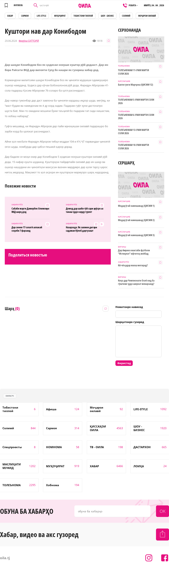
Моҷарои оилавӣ (147, 15)
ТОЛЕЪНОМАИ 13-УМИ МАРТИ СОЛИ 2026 (133, 131)
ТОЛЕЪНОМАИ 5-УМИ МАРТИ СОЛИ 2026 (136, 101)
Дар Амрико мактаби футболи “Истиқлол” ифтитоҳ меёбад (134, 252)
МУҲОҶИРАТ (60, 15)
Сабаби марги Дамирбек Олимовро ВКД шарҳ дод (30, 210)
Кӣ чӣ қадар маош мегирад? (133, 265)
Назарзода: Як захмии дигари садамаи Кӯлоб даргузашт (81, 229)
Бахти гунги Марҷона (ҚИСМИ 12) (135, 84)
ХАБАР (10, 15)
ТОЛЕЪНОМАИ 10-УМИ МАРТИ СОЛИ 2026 (133, 146)
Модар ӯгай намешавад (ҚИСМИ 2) (136, 220)
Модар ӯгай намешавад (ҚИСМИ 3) (136, 235)
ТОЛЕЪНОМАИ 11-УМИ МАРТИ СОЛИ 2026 (133, 72)
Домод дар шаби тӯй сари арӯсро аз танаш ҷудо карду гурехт (84, 210)
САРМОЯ (25, 15)
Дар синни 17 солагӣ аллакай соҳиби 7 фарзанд (27, 229)
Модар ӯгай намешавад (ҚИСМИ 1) (136, 205)
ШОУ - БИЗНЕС (107, 15)
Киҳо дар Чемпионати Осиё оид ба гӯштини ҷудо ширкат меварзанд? (136, 282)
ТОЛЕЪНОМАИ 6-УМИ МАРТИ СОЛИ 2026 (136, 116)
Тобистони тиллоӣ (83, 15)
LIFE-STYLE (41, 15)
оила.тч (10, 396)
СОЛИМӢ (126, 15)
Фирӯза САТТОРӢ (29, 40)
